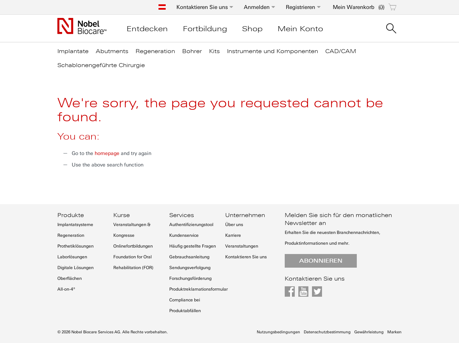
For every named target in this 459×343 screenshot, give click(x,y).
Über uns (234, 224)
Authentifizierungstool (191, 224)
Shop (252, 28)
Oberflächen (69, 278)
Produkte (70, 215)
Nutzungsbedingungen (278, 332)
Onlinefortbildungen (133, 246)
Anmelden (257, 7)
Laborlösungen (72, 256)
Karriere (233, 235)
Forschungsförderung (190, 278)
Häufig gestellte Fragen (192, 246)
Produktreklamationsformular (198, 289)
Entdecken (147, 28)
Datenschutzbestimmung (327, 332)
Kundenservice (184, 235)
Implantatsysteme (75, 224)
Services (181, 215)
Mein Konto (300, 28)
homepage (107, 153)
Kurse (121, 215)
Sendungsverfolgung (189, 267)
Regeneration (70, 235)
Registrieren (300, 7)
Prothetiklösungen (75, 246)
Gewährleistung (369, 332)
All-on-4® (66, 289)
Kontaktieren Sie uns (202, 7)
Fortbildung (205, 28)
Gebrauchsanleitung (189, 256)
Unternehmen (245, 215)
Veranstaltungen (241, 246)
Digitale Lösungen (75, 267)
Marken (394, 332)
